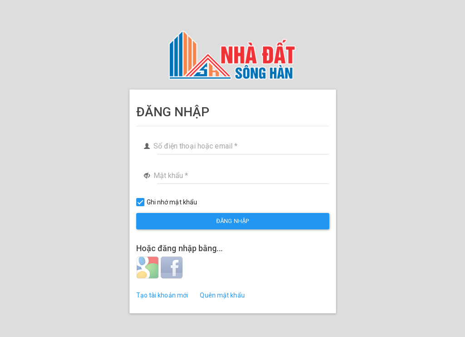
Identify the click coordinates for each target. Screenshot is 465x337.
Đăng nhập (232, 221)
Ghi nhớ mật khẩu (167, 202)
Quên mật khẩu (222, 295)
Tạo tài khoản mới (162, 295)
